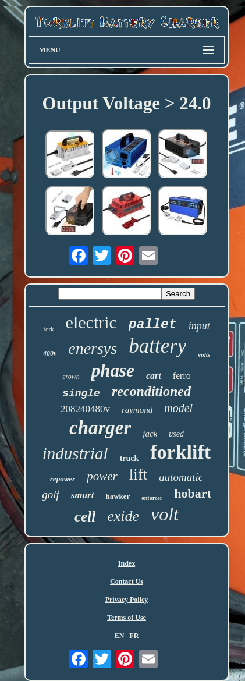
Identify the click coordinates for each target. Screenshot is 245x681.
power (102, 476)
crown (71, 377)
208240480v (85, 408)
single (81, 393)
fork (48, 328)
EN (120, 636)
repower (62, 478)
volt (165, 513)
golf (50, 494)
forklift (180, 452)
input (199, 326)
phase (112, 370)
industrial (75, 453)
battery (157, 346)
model (178, 408)
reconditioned (151, 391)
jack (150, 433)
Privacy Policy (126, 599)
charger (100, 427)
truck (129, 458)
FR (134, 636)
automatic (181, 477)
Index (126, 563)
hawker (117, 496)
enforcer (151, 498)
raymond (137, 409)
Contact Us (126, 581)
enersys (92, 348)
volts (204, 354)
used (176, 434)
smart (82, 495)
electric (91, 322)
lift (138, 474)
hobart (192, 493)
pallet (153, 324)
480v (49, 353)
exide (123, 516)
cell (84, 516)
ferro (182, 376)
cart (153, 376)
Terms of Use (126, 617)
